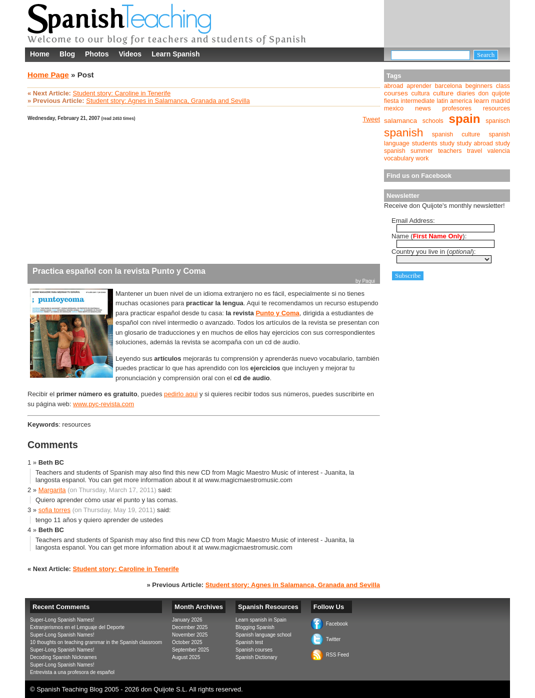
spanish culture (456, 134)
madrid (500, 100)
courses (396, 93)
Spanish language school (264, 635)
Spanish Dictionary (256, 657)
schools (433, 120)
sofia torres (54, 510)
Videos (130, 54)
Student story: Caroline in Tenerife (122, 93)
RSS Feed (337, 655)
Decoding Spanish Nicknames (63, 657)
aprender (418, 85)
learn (481, 100)
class (503, 85)
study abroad (475, 143)
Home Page (48, 74)
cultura (420, 93)
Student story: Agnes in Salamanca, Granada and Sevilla (168, 100)
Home (40, 54)
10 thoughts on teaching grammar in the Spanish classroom (96, 642)
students (425, 143)
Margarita (52, 490)
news (423, 108)
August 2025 (186, 657)
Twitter (333, 639)
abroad (393, 85)
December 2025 (190, 627)
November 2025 (190, 635)
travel (474, 150)
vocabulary (399, 158)
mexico (394, 108)
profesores (457, 108)
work (422, 158)
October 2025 (187, 642)
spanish (403, 132)
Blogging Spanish (255, 627)
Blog (67, 54)
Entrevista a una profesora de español (72, 672)
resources (496, 108)
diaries (466, 93)
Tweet (371, 119)
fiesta (391, 100)
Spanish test (249, 642)
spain (464, 118)
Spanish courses (254, 650)
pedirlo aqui (181, 394)
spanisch (498, 120)
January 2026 (187, 620)
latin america (454, 100)
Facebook (337, 624)
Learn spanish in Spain (261, 620)
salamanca (400, 120)
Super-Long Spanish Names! (62, 620)
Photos (96, 54)
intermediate (418, 100)
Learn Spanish (176, 54)
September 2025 (190, 650)
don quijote (494, 93)
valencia (499, 150)
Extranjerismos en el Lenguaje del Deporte (77, 627)
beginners (479, 85)
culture (443, 93)
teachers (450, 150)
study (447, 143)
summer (421, 150)
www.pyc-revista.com (103, 404)
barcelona (448, 85)
